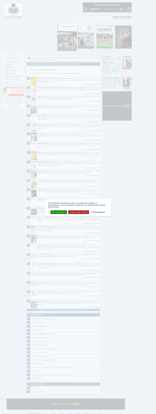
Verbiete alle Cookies (78, 212)
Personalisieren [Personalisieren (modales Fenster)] (98, 212)
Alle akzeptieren (59, 212)
